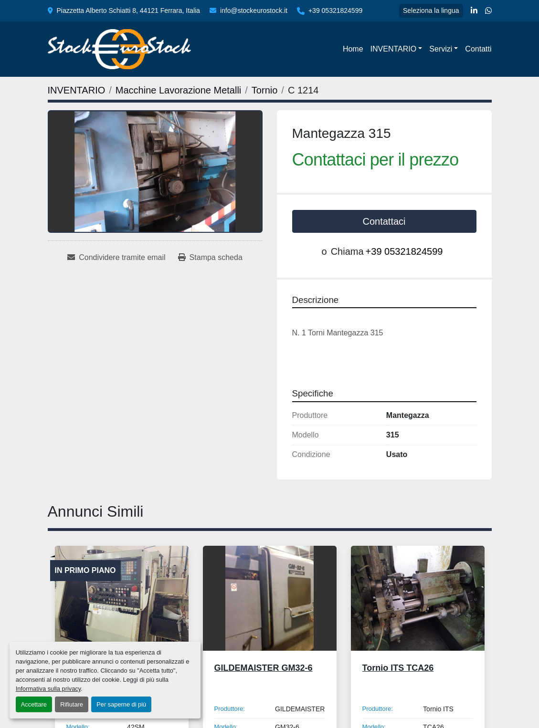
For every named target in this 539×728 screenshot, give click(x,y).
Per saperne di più (121, 704)
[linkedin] (474, 11)
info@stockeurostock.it (253, 10)
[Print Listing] (210, 258)
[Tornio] (264, 90)
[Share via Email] (116, 258)
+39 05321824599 (335, 10)
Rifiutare (71, 704)
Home (353, 49)
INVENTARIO (393, 49)
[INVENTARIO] (77, 90)
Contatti (478, 49)
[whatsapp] (488, 11)
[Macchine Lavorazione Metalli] (178, 90)
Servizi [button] (440, 49)
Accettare (34, 704)
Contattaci (383, 221)
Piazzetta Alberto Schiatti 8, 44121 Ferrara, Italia (128, 10)
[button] (396, 49)
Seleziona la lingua (431, 10)
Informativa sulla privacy (48, 688)
